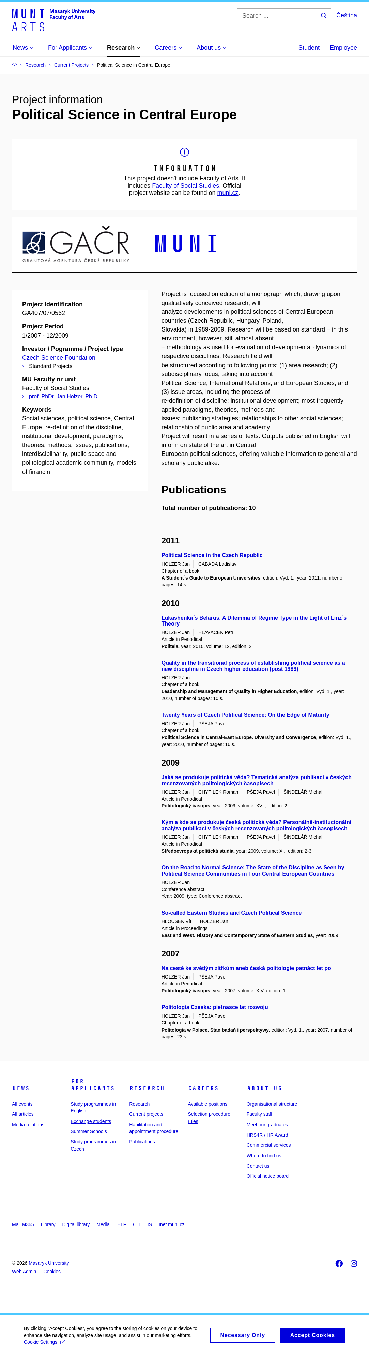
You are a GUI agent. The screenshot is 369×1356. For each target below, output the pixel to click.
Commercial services (269, 1145)
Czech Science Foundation (58, 357)
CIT (137, 1224)
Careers (203, 1088)
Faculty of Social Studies (185, 185)
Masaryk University (49, 1263)
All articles (23, 1114)
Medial (103, 1224)
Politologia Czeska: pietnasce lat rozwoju (215, 1007)
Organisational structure (272, 1104)
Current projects (146, 1114)
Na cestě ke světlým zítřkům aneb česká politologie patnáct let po (246, 968)
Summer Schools (89, 1131)
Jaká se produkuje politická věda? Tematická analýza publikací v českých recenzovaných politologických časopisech (257, 780)
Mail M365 (23, 1224)
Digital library (76, 1224)
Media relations (28, 1124)
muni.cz (228, 192)
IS (150, 1224)
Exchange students (91, 1121)
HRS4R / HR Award (267, 1135)
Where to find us (264, 1155)
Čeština (346, 15)
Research (147, 1088)
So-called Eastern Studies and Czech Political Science (232, 913)
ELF (122, 1224)
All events (22, 1104)
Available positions (207, 1104)
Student (309, 47)
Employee (343, 47)
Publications (142, 1141)
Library (48, 1224)
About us (264, 1088)
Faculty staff (259, 1114)
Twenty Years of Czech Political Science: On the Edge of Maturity (245, 715)
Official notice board (268, 1176)
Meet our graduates (267, 1124)
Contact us (258, 1166)
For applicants (93, 1085)
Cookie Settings (44, 1342)
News (21, 1088)
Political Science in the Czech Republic (212, 555)
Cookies (52, 1271)
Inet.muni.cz (171, 1224)
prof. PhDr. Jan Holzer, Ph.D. (64, 396)
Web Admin (24, 1271)
